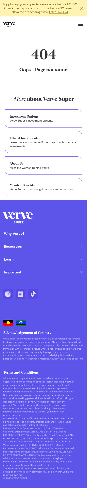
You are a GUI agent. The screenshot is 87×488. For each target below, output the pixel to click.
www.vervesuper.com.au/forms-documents (47, 395)
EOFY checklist (58, 12)
